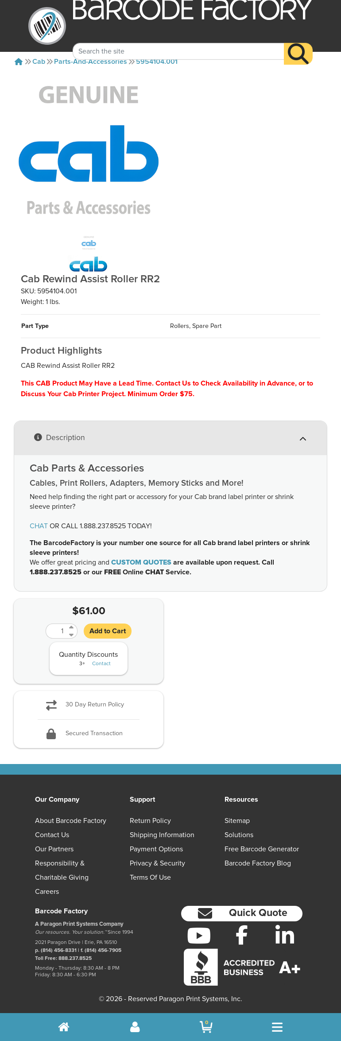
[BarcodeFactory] (47, 26)
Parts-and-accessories (90, 61)
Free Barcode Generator (262, 849)
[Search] (298, 43)
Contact (101, 664)
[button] (241, 913)
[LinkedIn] (284, 935)
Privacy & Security (157, 863)
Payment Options (156, 849)
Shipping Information (162, 834)
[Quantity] (56, 631)
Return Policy (150, 820)
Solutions (239, 834)
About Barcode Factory (70, 820)
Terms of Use (150, 877)
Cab (38, 61)
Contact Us (52, 834)
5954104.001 (157, 61)
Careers (47, 891)
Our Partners (54, 849)
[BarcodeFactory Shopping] (206, 1027)
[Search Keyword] (178, 40)
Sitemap (237, 820)
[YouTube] (199, 935)
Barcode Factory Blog (258, 863)
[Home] (18, 61)
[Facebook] (242, 934)
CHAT (39, 526)
